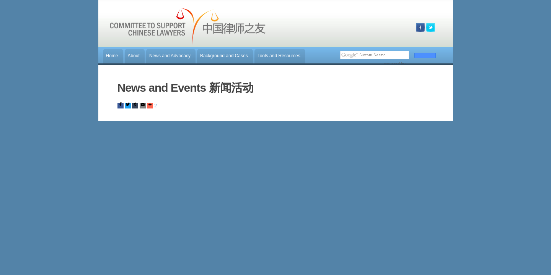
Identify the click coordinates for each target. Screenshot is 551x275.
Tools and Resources (279, 55)
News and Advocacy (170, 55)
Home (112, 55)
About (134, 55)
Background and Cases (224, 55)
